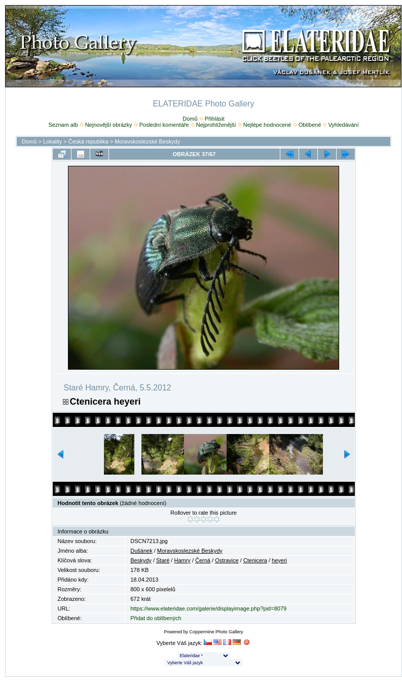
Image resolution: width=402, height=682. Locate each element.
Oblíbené (310, 125)
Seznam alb (63, 125)
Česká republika (88, 141)
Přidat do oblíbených (155, 618)
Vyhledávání (343, 125)
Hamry (182, 560)
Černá (202, 560)
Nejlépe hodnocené (267, 125)
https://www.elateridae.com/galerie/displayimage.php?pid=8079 (208, 608)
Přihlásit (215, 119)
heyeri (279, 560)
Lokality (52, 141)
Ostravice (226, 560)
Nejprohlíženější (216, 125)
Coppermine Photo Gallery (216, 631)
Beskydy (141, 560)
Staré (162, 560)
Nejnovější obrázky (108, 125)
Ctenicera (255, 560)
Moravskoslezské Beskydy (147, 141)
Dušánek (141, 551)
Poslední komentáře (164, 125)
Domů (189, 119)
